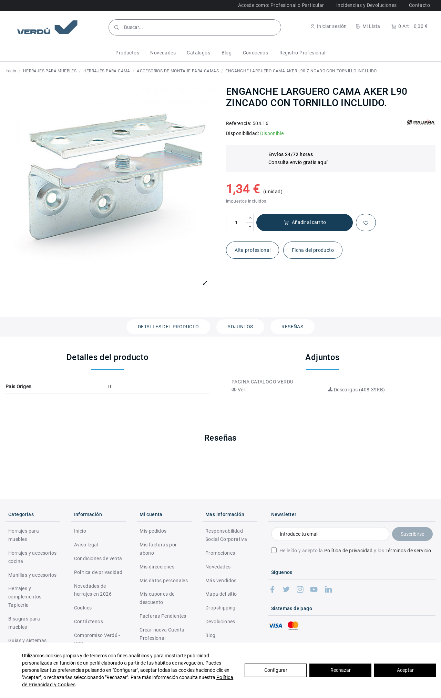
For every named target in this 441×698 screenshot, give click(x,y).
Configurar (275, 670)
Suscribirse (412, 534)
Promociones (220, 553)
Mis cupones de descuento (157, 598)
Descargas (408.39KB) (356, 389)
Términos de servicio (408, 550)
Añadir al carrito (305, 222)
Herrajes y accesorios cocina (32, 557)
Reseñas (292, 326)
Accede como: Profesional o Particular (281, 5)
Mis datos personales (164, 580)
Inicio (80, 531)
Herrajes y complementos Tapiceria (25, 597)
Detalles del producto (168, 326)
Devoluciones (220, 621)
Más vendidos (221, 580)
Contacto (419, 5)
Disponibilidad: (242, 133)
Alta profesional (252, 250)
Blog (210, 635)
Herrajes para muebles (23, 535)
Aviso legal (86, 544)
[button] (127, 52)
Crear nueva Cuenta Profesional (162, 634)
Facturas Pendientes (163, 616)
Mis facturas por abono (158, 549)
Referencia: (238, 123)
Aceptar (405, 670)
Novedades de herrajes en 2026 (93, 590)
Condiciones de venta (98, 558)
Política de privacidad (348, 550)
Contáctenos (88, 621)
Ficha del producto (313, 250)
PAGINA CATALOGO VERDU (262, 381)
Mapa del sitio (221, 594)
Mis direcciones (157, 566)
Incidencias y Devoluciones (366, 5)
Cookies (83, 607)
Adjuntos (240, 326)
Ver (238, 389)
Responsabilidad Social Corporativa (226, 535)
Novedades (218, 566)
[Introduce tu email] (330, 534)
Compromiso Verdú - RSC (97, 639)
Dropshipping (220, 607)
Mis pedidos (153, 531)
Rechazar (340, 670)
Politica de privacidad (98, 572)
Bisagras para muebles (24, 623)
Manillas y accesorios (32, 575)
